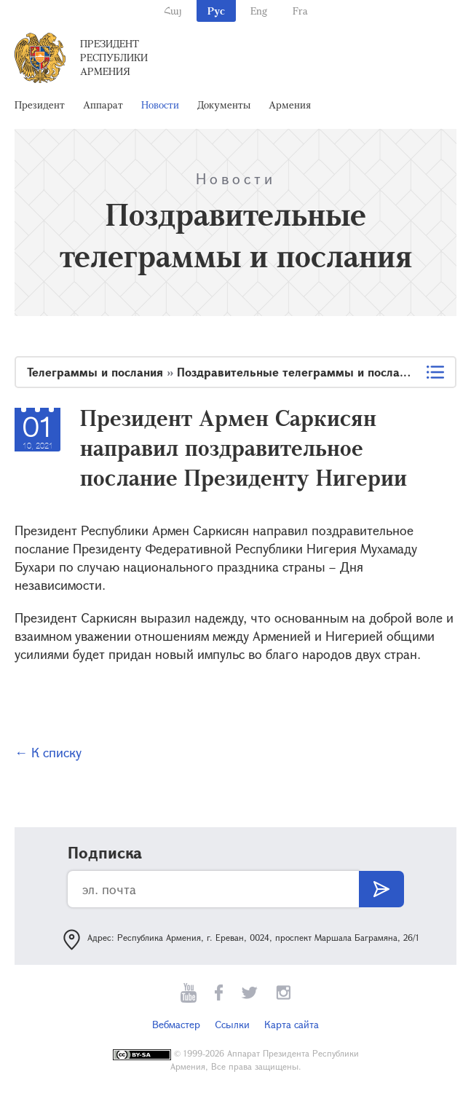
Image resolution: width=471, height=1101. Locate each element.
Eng (258, 10)
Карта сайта (291, 1024)
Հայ (173, 10)
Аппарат (103, 104)
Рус (216, 10)
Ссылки (232, 1024)
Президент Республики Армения (114, 57)
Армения (290, 104)
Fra (300, 10)
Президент (40, 104)
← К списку (48, 752)
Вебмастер (176, 1024)
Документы (223, 104)
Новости (160, 104)
